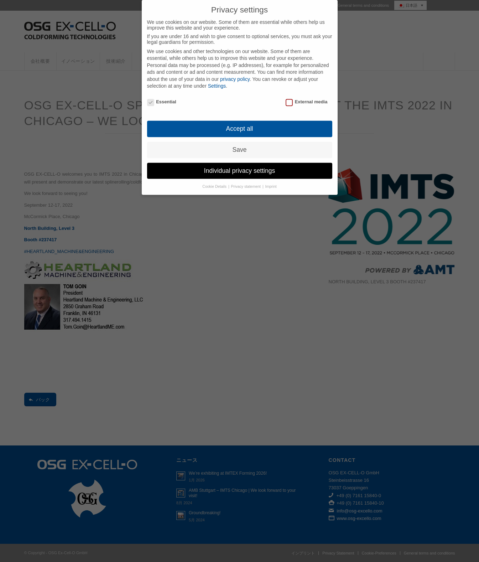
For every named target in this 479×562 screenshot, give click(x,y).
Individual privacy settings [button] (239, 160)
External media (306, 91)
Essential (161, 91)
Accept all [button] (239, 118)
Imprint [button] (271, 176)
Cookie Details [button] (215, 176)
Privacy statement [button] (246, 176)
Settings (217, 76)
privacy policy (235, 69)
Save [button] (240, 139)
